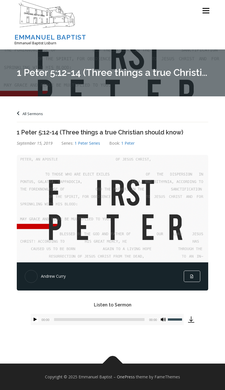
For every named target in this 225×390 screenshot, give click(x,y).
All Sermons (30, 113)
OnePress (126, 376)
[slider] (99, 319)
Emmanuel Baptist (50, 37)
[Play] (35, 319)
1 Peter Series (87, 143)
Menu (206, 10)
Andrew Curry (53, 276)
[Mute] (163, 319)
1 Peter (128, 143)
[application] (107, 319)
